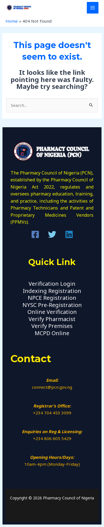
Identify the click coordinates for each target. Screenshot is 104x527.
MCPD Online (52, 333)
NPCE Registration (52, 297)
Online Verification (52, 312)
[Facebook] (35, 234)
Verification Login (52, 283)
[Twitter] (52, 234)
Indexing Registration (52, 291)
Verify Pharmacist (52, 319)
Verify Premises (52, 326)
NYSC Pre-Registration (52, 305)
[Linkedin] (69, 234)
